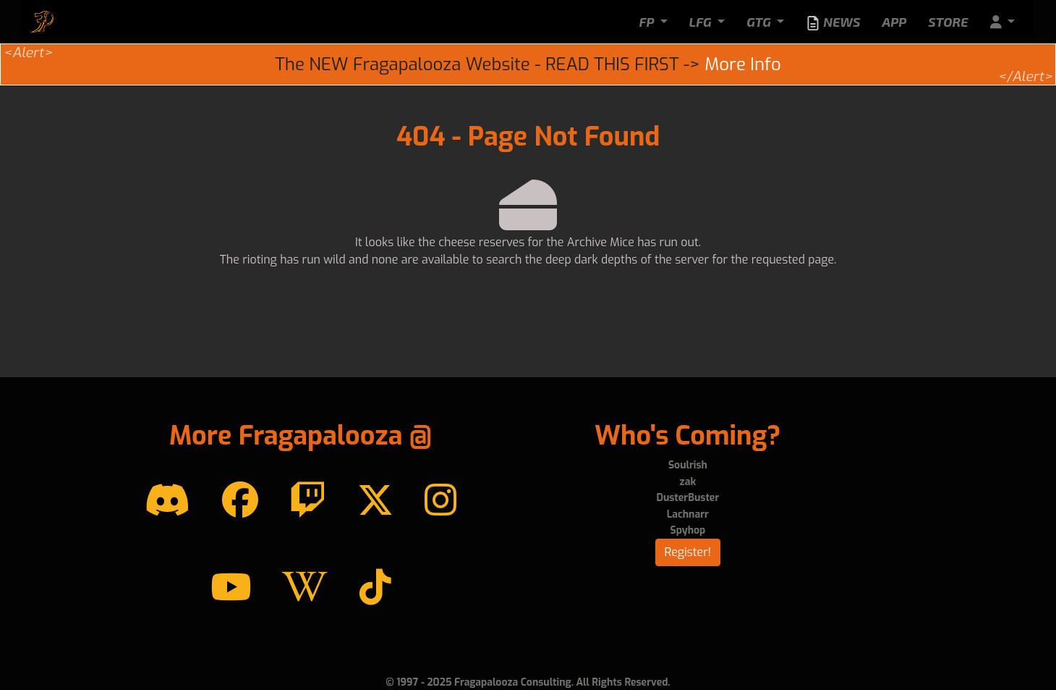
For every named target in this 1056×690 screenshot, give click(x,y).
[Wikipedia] (305, 588)
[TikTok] (375, 588)
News (833, 22)
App (894, 22)
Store (948, 22)
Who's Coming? (687, 435)
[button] (1002, 22)
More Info (742, 64)
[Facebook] (240, 501)
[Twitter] (375, 501)
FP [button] (648, 22)
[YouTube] (230, 588)
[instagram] (440, 501)
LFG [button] (702, 22)
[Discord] (167, 501)
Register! (688, 552)
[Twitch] (307, 501)
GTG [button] (760, 22)
